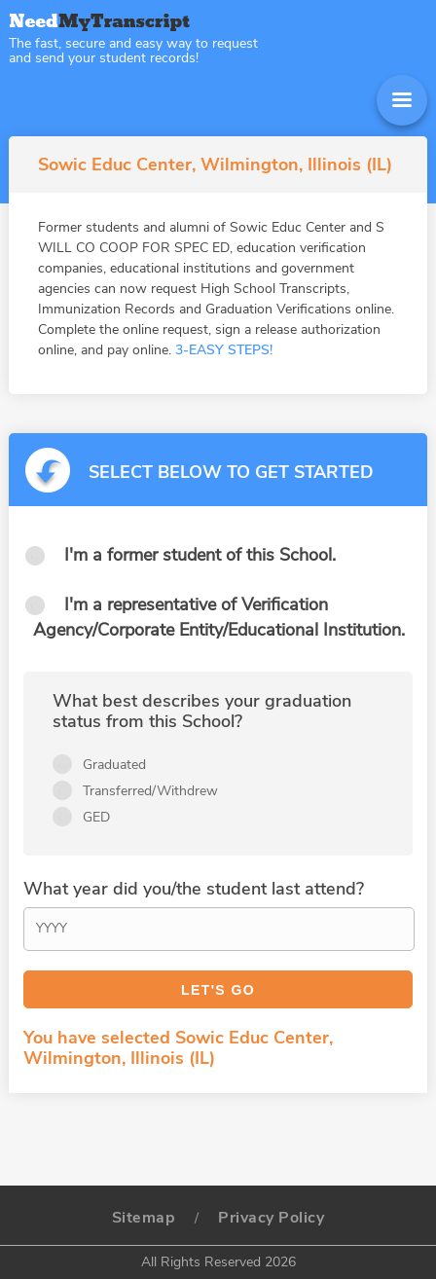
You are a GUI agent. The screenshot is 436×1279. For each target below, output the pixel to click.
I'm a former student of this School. (200, 554)
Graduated (114, 764)
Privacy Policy (271, 1217)
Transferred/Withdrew (150, 791)
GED (96, 817)
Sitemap (144, 1217)
